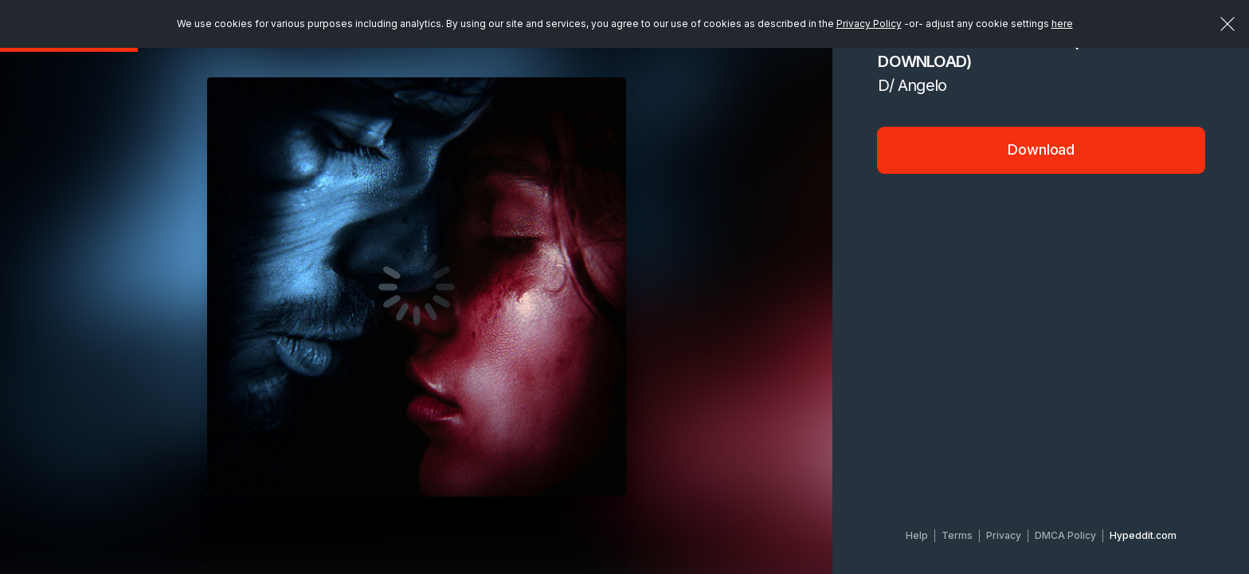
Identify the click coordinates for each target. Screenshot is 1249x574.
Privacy (1003, 535)
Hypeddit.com (1143, 535)
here (1062, 23)
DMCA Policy (1065, 535)
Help (917, 535)
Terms (957, 535)
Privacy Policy (869, 23)
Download (1041, 149)
